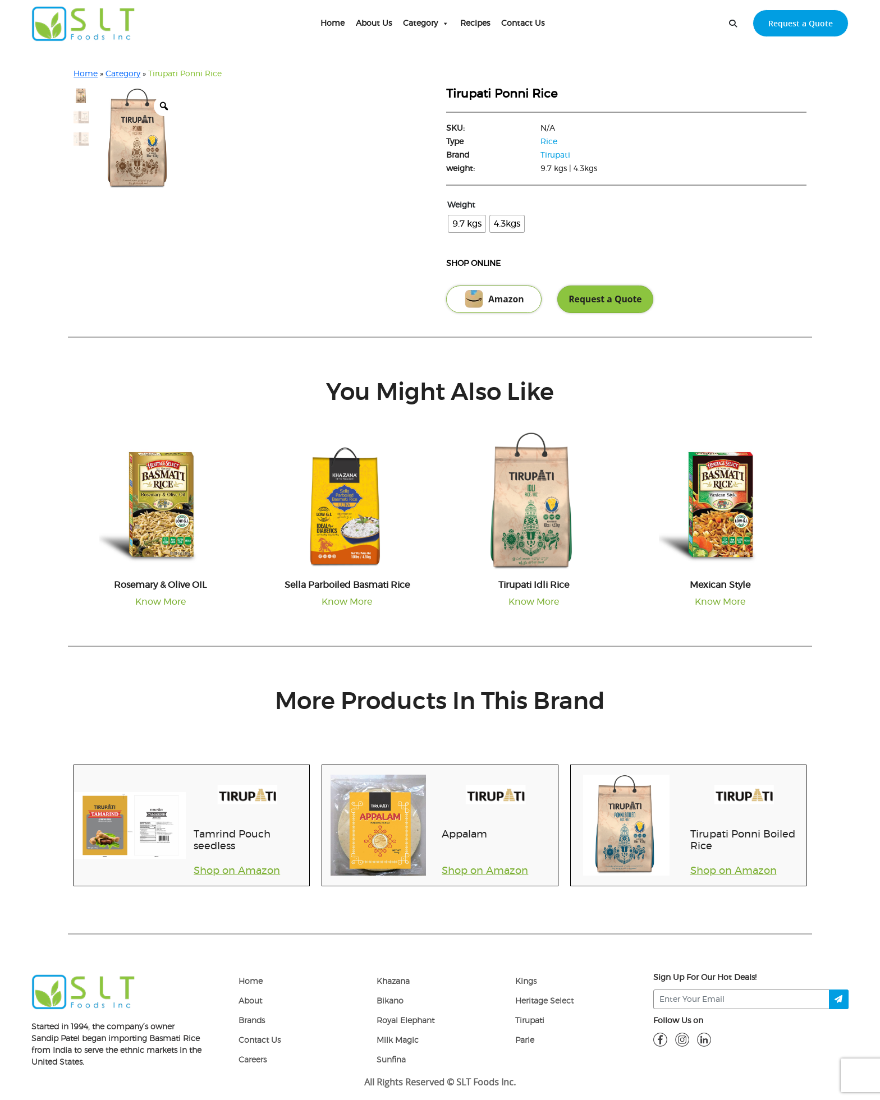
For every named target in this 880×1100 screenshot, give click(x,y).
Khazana (393, 982)
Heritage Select (544, 1001)
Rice (548, 142)
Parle (524, 1040)
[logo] (83, 992)
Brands (252, 1021)
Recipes (475, 23)
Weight (461, 205)
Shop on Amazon (237, 871)
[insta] (682, 1039)
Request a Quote (605, 299)
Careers (253, 1060)
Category (426, 23)
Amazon (494, 299)
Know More (160, 601)
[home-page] (83, 24)
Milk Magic (398, 1040)
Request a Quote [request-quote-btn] (800, 23)
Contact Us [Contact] (260, 1040)
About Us (374, 23)
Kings (526, 982)
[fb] (660, 1039)
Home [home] (251, 982)
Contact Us (522, 23)
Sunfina (391, 1060)
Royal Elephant (405, 1021)
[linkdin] (704, 1039)
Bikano (390, 1001)
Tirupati (555, 155)
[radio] (466, 223)
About (250, 1001)
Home (332, 23)
